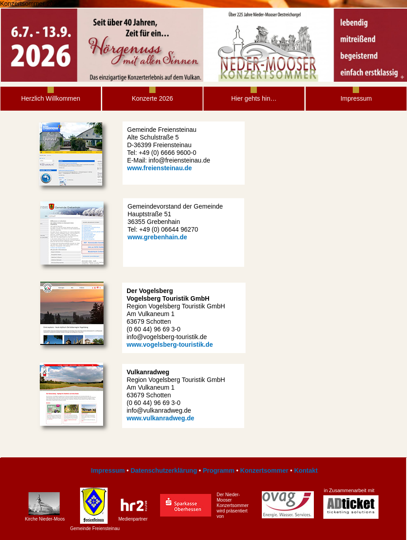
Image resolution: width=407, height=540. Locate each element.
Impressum (107, 470)
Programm (218, 470)
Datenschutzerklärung (164, 470)
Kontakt (305, 470)
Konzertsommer (264, 470)
